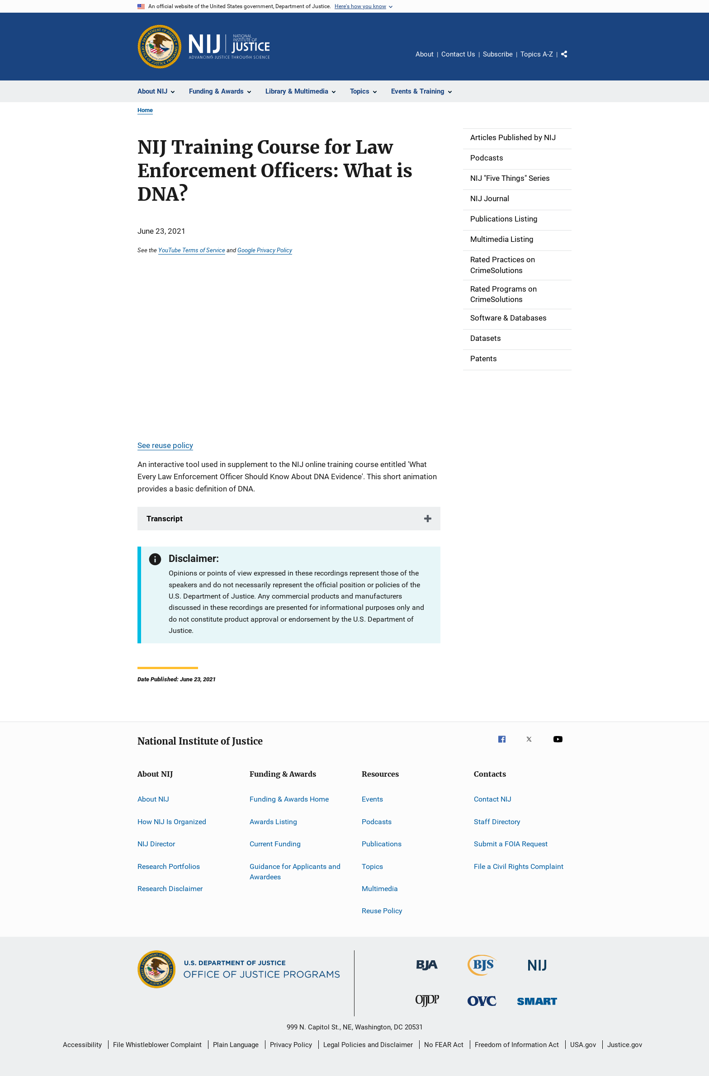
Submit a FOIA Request (511, 844)
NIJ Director (156, 844)
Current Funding (275, 844)
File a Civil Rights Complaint (518, 866)
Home (145, 110)
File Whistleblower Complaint (157, 1045)
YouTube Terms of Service (191, 250)
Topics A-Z (536, 54)
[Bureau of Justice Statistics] (482, 977)
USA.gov (583, 1045)
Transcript (165, 518)
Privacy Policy (291, 1045)
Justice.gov (624, 1045)
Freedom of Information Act (517, 1045)
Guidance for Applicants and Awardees (295, 871)
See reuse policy (165, 445)
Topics (372, 866)
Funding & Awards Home (289, 799)
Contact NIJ (492, 799)
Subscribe (498, 54)
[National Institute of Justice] (537, 972)
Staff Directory (497, 821)
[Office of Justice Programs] (159, 46)
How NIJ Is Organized (171, 821)
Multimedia (380, 888)
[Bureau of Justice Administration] (427, 972)
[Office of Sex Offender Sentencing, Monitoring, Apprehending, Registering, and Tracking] (537, 1006)
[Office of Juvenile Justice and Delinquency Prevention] (427, 1008)
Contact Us (458, 54)
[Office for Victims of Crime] (482, 1007)
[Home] (229, 46)
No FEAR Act (443, 1045)
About (425, 54)
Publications (382, 844)
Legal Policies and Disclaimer (368, 1045)
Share (571, 60)
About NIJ (153, 799)
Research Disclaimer (170, 888)
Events (372, 799)
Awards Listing (273, 821)
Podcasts (377, 821)
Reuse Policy (382, 910)
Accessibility (82, 1045)
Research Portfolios (168, 866)
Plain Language (236, 1045)
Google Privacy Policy (264, 250)
